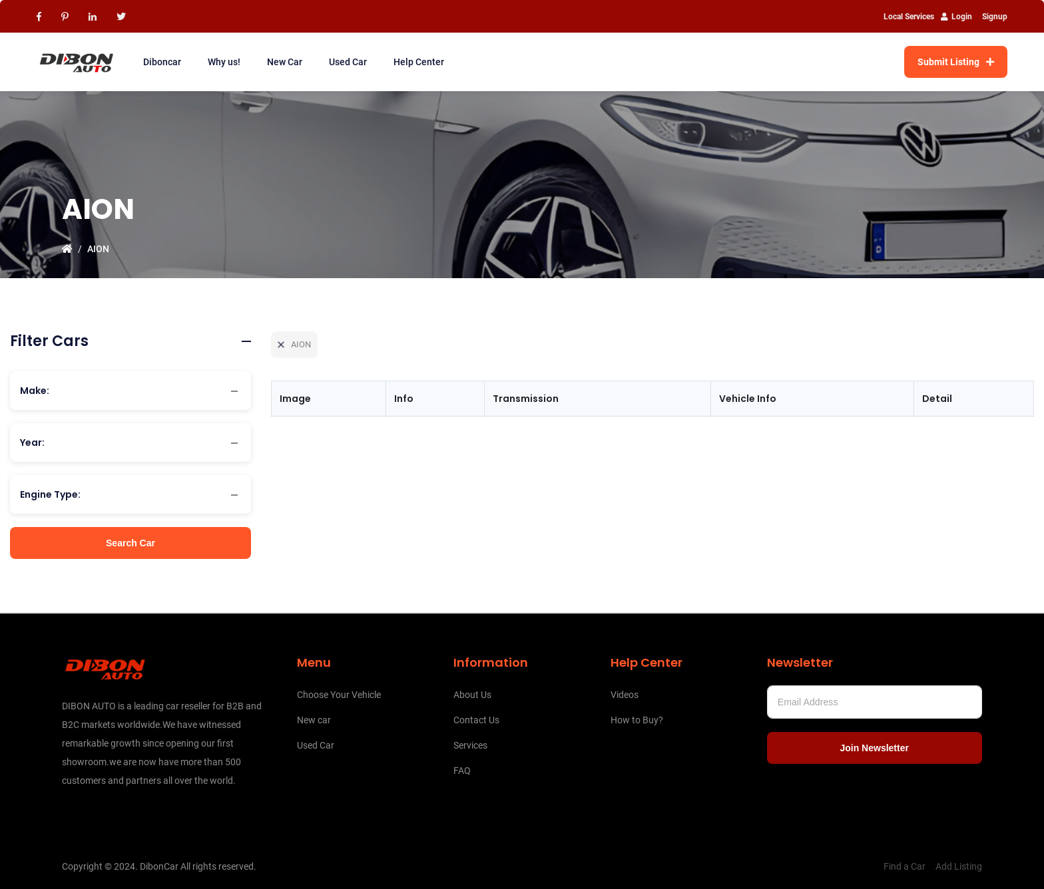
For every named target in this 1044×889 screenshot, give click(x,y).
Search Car (130, 543)
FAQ (462, 770)
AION (98, 249)
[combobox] (130, 390)
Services (470, 745)
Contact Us (476, 720)
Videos (625, 694)
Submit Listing (955, 62)
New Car (284, 62)
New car (314, 720)
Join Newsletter (874, 748)
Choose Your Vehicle (339, 694)
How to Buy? (637, 720)
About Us (472, 694)
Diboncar (162, 62)
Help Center (418, 62)
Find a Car (904, 866)
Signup (994, 16)
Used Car (348, 62)
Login (956, 16)
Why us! (224, 62)
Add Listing (958, 866)
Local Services (909, 16)
